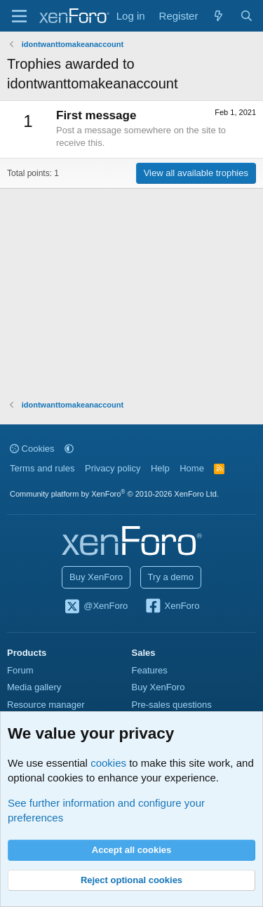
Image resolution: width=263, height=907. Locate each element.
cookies (108, 763)
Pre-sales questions (172, 704)
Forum (20, 670)
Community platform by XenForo (114, 494)
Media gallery (34, 687)
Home (192, 468)
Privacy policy (112, 468)
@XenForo (96, 607)
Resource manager (46, 704)
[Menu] (19, 16)
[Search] (246, 16)
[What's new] (218, 16)
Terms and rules (42, 468)
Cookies (32, 448)
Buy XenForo (96, 577)
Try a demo (171, 577)
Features (150, 670)
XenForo (172, 607)
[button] (69, 448)
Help (160, 468)
